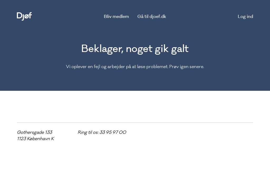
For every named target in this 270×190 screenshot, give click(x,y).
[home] (24, 16)
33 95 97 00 (112, 132)
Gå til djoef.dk (151, 16)
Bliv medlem (116, 16)
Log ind (245, 16)
